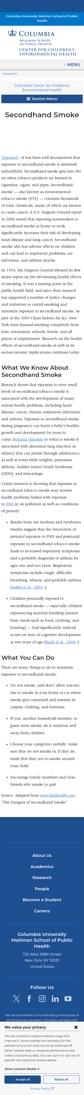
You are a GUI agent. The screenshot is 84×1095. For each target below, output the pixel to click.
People (42, 889)
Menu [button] (74, 63)
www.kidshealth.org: (59, 795)
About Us (42, 855)
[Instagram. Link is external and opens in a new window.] (42, 993)
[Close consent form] (76, 1027)
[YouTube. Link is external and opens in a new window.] (68, 993)
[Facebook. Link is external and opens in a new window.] (29, 993)
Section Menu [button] (42, 99)
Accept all (22, 1079)
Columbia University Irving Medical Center (42, 5)
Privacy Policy (42, 1088)
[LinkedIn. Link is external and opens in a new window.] (55, 993)
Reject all (61, 1079)
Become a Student (42, 900)
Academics (42, 866)
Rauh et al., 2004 (61, 642)
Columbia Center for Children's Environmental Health (42, 88)
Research (10, 73)
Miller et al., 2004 (28, 587)
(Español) (10, 157)
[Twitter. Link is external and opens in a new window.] (16, 993)
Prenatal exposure (28, 439)
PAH (10, 504)
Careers (42, 911)
